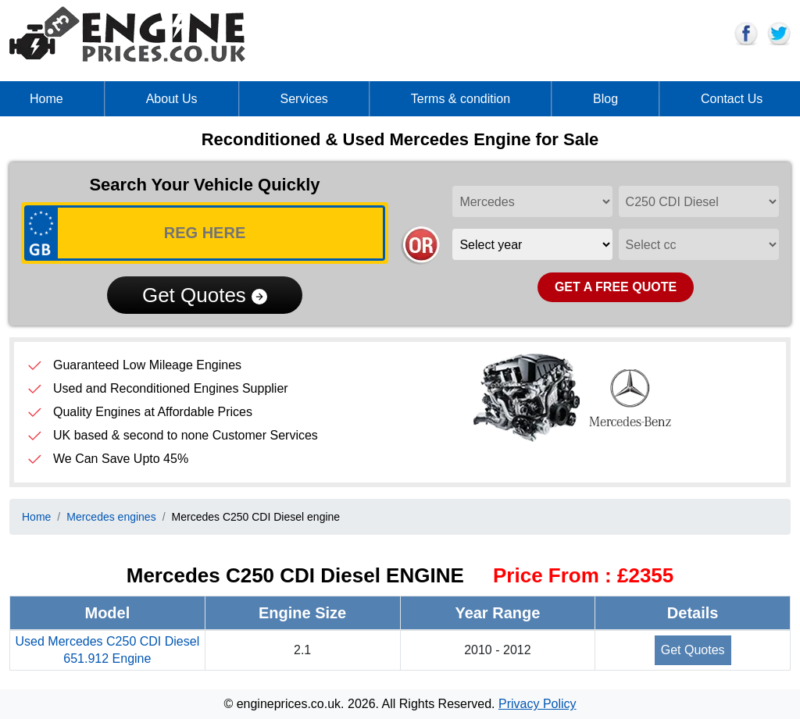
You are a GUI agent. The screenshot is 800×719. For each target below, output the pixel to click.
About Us (172, 98)
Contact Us (731, 98)
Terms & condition (460, 98)
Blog (605, 98)
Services (304, 98)
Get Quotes (204, 295)
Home (46, 98)
